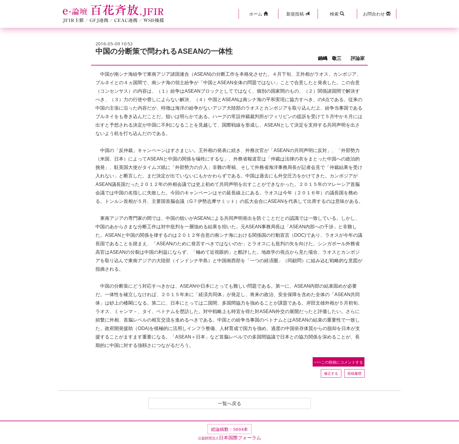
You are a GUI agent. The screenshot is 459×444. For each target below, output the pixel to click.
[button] (258, 14)
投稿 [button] (297, 14)
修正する (331, 373)
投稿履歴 (354, 373)
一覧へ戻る (229, 403)
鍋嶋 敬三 (332, 58)
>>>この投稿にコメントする (338, 362)
